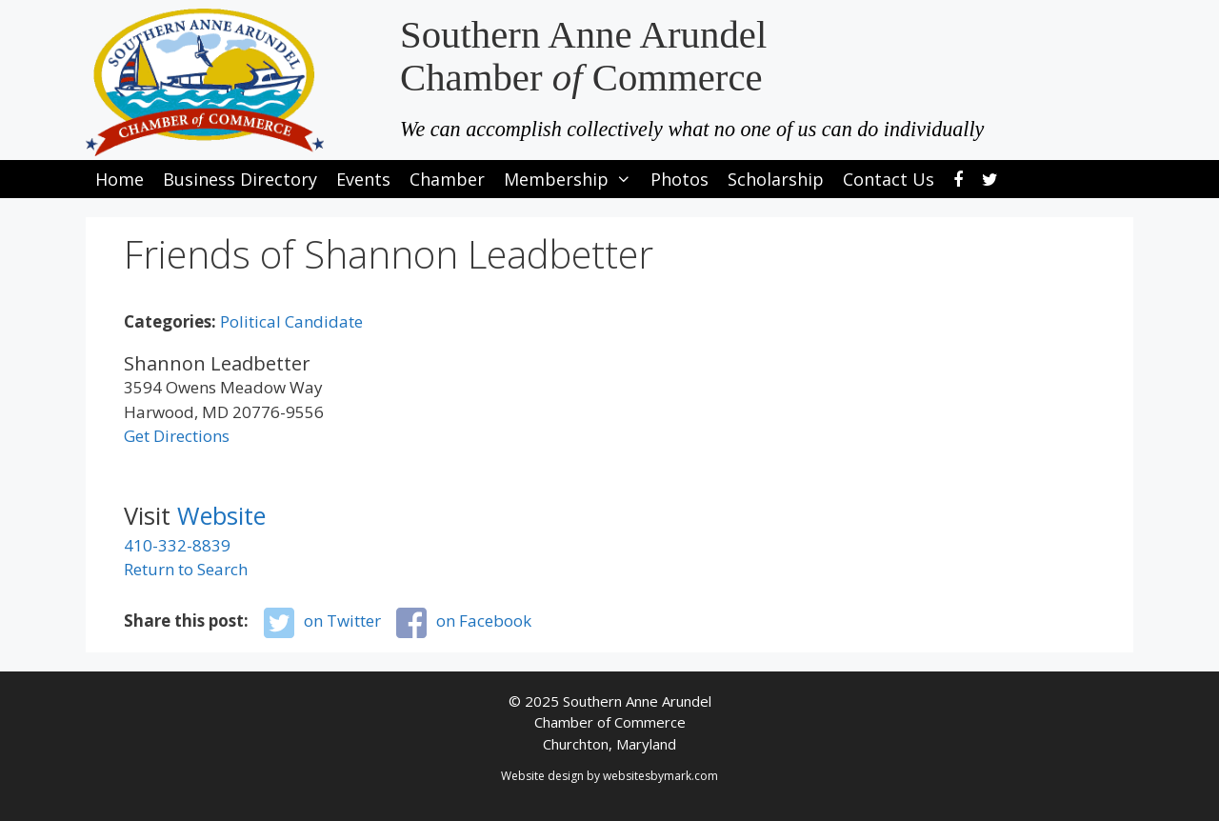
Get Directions (177, 436)
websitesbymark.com (660, 776)
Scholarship (776, 179)
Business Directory (240, 179)
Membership (572, 179)
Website (221, 515)
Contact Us (888, 179)
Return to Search (186, 569)
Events (363, 179)
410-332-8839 (177, 545)
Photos (679, 179)
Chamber (447, 179)
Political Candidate (291, 321)
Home (119, 179)
